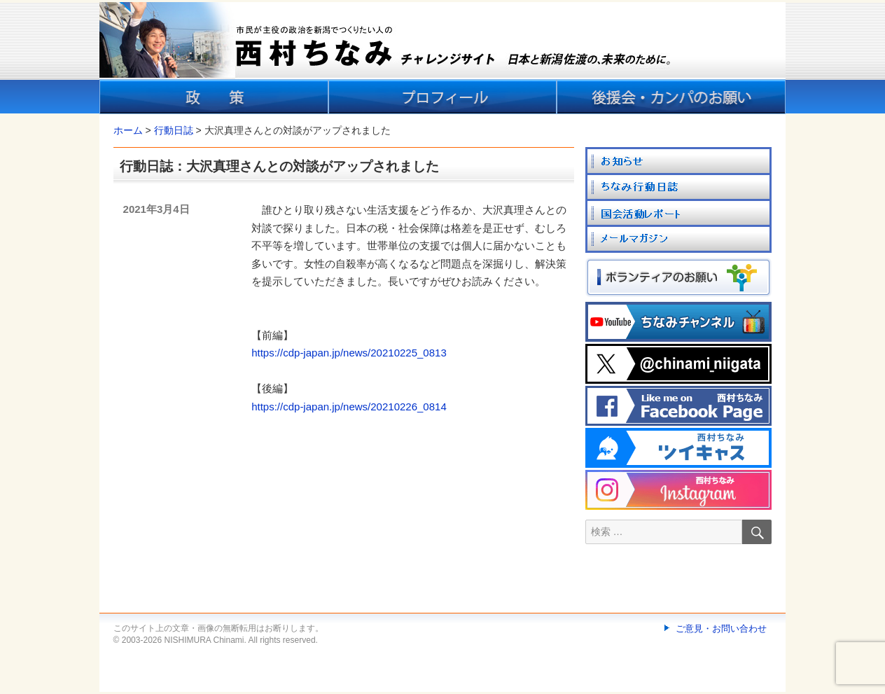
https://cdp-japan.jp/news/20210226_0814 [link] (349, 406)
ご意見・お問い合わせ (721, 628)
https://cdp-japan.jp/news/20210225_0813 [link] (349, 353)
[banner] (442, 58)
